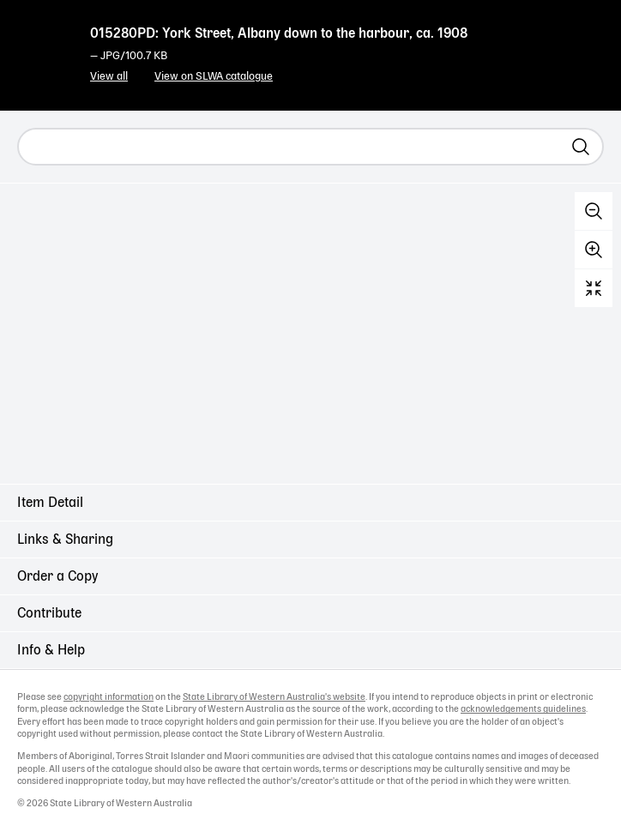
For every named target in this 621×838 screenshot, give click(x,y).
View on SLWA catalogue (213, 76)
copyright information (108, 697)
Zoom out (593, 211)
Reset (593, 288)
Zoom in (593, 249)
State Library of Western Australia (43, 47)
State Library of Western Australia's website (274, 697)
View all (109, 76)
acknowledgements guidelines (523, 709)
